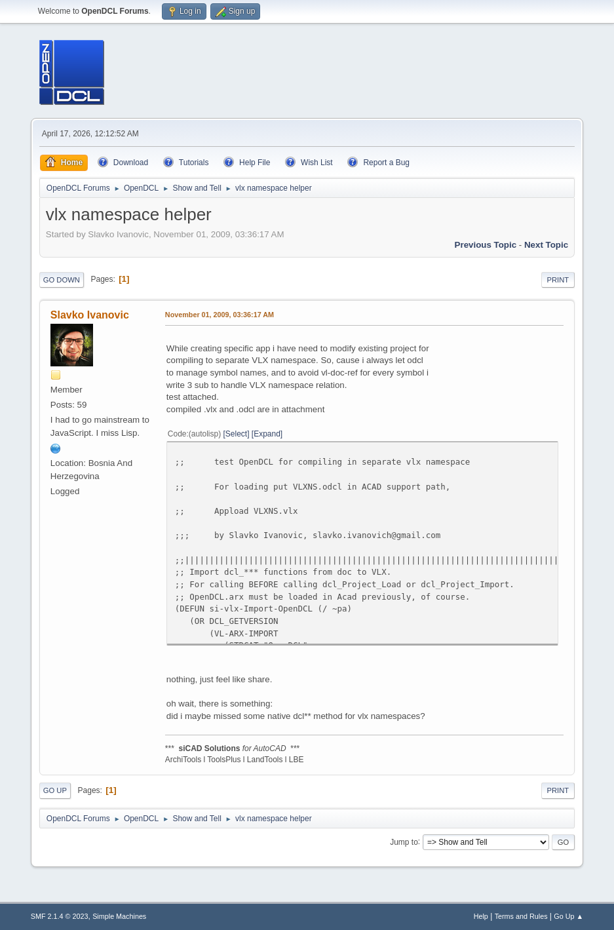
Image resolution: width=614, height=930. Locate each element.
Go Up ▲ (568, 916)
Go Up (55, 790)
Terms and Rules (521, 916)
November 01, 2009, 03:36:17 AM (219, 315)
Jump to (404, 841)
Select (236, 433)
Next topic (546, 245)
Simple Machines (119, 916)
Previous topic (486, 245)
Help (481, 916)
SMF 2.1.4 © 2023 (59, 916)
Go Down (61, 280)
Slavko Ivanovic (89, 314)
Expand (267, 433)
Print (558, 280)
